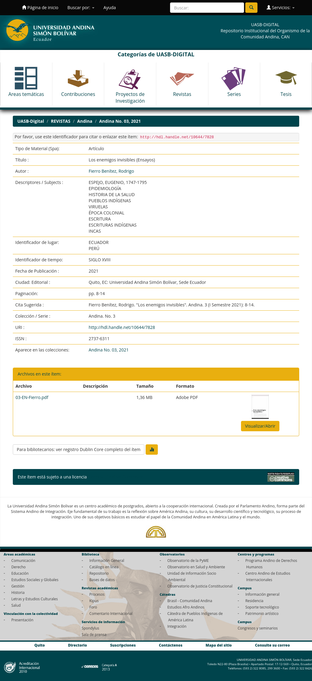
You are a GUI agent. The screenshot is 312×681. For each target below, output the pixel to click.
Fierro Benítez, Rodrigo (111, 171)
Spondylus (90, 628)
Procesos (97, 594)
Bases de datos (102, 579)
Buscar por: (80, 7)
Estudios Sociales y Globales (34, 579)
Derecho (18, 566)
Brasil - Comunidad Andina (189, 600)
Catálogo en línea (103, 566)
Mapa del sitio (219, 645)
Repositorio (99, 573)
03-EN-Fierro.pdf (32, 397)
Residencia (254, 600)
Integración (176, 626)
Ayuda (110, 7)
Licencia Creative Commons (115, 477)
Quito (39, 645)
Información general (262, 594)
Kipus (94, 600)
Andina (84, 121)
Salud (16, 605)
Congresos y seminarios (258, 628)
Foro (93, 607)
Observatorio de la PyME (188, 560)
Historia (17, 592)
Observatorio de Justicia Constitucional (199, 586)
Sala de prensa (94, 634)
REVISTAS (60, 121)
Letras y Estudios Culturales (34, 598)
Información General (106, 560)
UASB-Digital (30, 121)
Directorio (77, 645)
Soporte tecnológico (262, 607)
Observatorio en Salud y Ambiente (196, 566)
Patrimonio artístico (261, 613)
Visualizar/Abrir (260, 426)
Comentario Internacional (111, 613)
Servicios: (281, 7)
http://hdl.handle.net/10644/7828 (122, 327)
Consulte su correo (272, 645)
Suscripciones (123, 645)
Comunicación (23, 560)
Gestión (17, 586)
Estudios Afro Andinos (185, 607)
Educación (20, 573)
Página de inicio (40, 7)
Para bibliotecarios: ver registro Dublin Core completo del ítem (78, 449)
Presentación (22, 619)
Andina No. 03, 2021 (120, 121)
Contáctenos (171, 645)
